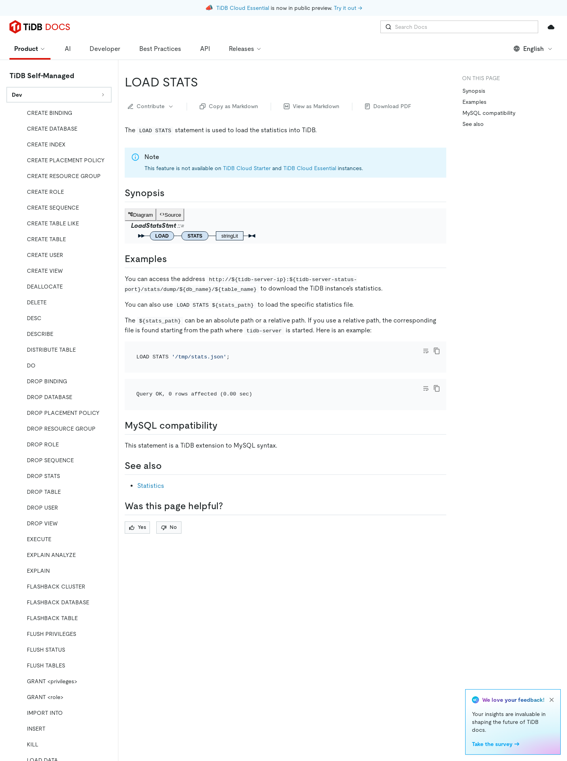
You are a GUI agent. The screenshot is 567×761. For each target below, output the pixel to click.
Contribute (151, 106)
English (533, 48)
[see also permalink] (168, 465)
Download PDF (388, 106)
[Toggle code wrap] (425, 350)
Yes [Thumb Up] (137, 527)
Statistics (150, 485)
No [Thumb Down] (169, 527)
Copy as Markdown (229, 106)
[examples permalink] (173, 259)
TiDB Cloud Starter (247, 168)
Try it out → (348, 8)
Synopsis (473, 91)
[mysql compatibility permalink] (223, 425)
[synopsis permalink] (171, 193)
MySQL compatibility (488, 113)
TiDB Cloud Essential (242, 8)
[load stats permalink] (204, 82)
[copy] (436, 350)
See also (473, 124)
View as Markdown (311, 106)
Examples (474, 102)
